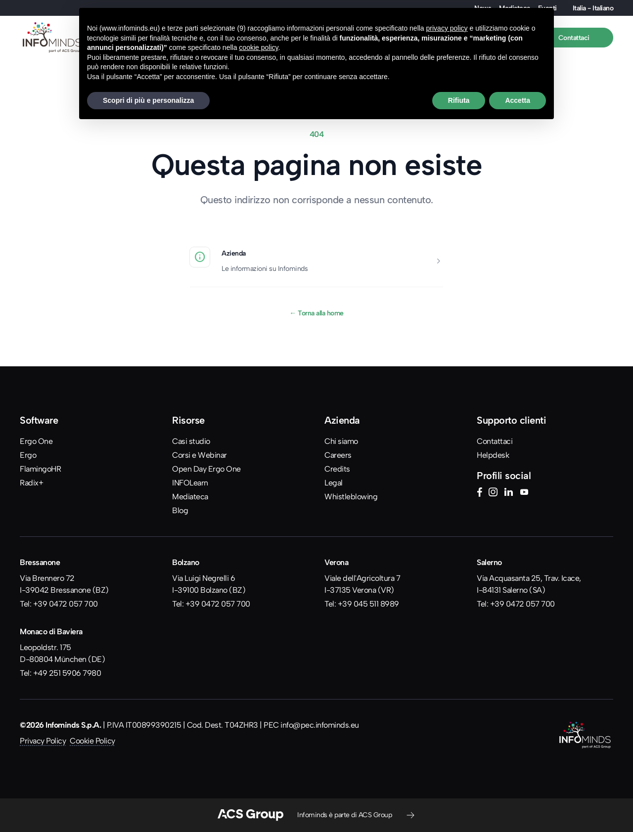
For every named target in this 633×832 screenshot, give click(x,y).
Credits (337, 469)
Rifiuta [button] (459, 100)
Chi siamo (341, 441)
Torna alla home (316, 312)
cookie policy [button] (258, 47)
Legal (333, 482)
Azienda (234, 253)
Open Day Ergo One (206, 469)
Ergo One (36, 441)
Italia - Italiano (593, 7)
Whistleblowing (350, 496)
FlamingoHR (40, 469)
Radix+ (31, 482)
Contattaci (494, 441)
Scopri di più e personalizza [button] (148, 100)
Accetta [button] (517, 100)
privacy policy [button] (447, 28)
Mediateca (190, 496)
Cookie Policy (92, 740)
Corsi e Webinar (199, 455)
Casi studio (191, 441)
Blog (180, 510)
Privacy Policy (43, 740)
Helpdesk (493, 455)
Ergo (28, 455)
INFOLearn (190, 482)
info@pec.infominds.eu (319, 725)
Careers (338, 455)
